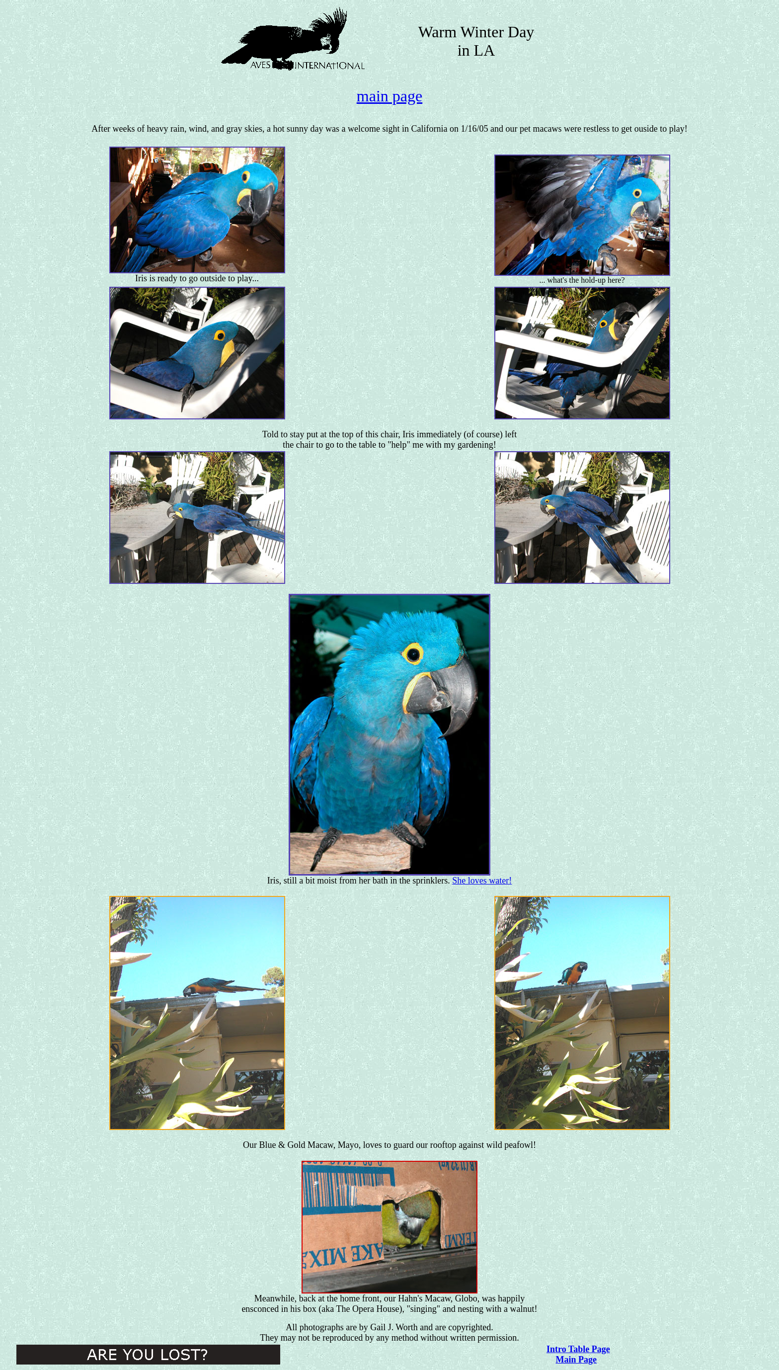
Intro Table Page (578, 1349)
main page (389, 96)
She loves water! (482, 881)
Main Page (576, 1360)
